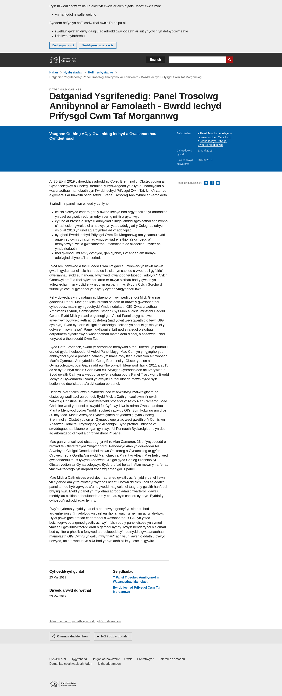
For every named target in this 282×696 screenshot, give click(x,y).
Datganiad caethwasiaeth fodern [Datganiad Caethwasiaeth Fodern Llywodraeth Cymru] (71, 663)
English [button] (155, 59)
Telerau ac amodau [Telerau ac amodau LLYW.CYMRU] (172, 659)
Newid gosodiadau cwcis (98, 45)
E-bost (218, 183)
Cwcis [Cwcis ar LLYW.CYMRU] (128, 659)
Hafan (53, 72)
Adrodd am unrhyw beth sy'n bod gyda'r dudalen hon (85, 621)
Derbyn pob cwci (63, 45)
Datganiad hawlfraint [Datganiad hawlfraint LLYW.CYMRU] (106, 659)
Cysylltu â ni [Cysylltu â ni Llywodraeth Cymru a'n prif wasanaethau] (57, 659)
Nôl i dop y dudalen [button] (115, 636)
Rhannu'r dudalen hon (72, 636)
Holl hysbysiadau (100, 72)
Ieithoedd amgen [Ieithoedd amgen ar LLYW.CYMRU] (109, 663)
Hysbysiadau (72, 72)
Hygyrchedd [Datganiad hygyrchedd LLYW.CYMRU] (79, 659)
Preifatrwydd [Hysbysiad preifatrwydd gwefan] (145, 659)
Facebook (212, 183)
